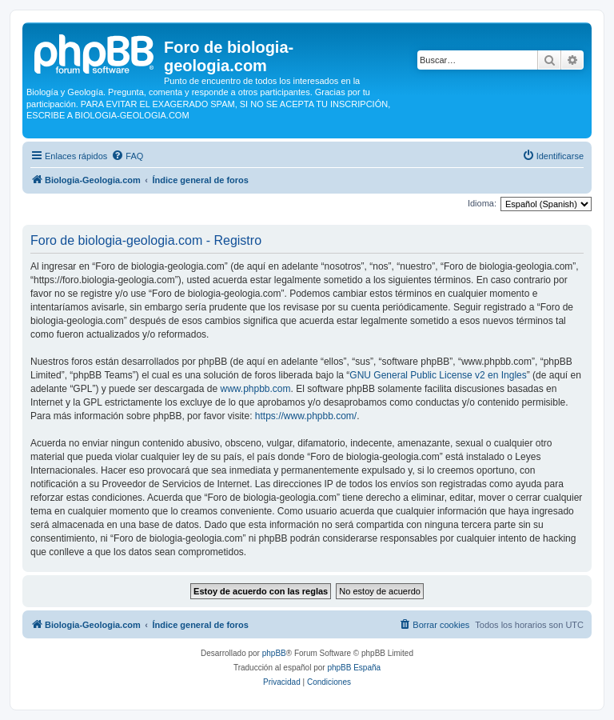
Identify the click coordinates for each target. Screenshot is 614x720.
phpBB (274, 653)
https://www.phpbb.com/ (306, 416)
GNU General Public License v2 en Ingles (437, 375)
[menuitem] (127, 156)
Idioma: (482, 203)
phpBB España (354, 667)
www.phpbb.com (255, 388)
